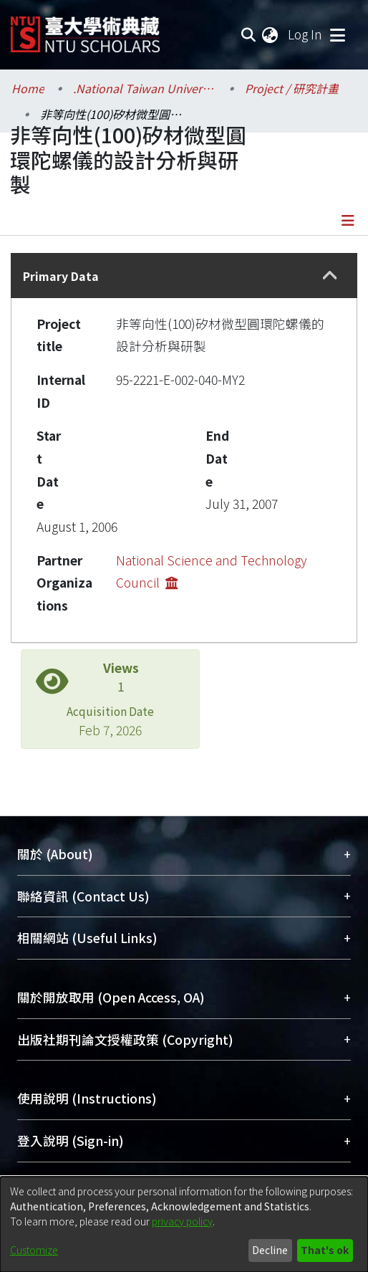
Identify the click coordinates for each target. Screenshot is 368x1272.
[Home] (85, 29)
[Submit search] (248, 34)
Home (27, 88)
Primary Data (61, 275)
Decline (270, 1250)
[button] (330, 275)
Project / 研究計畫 (292, 88)
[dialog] (184, 1224)
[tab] (184, 275)
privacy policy (182, 1221)
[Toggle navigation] (337, 34)
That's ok (325, 1250)
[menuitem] (271, 34)
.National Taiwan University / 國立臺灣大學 (144, 88)
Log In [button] (306, 34)
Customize (34, 1250)
